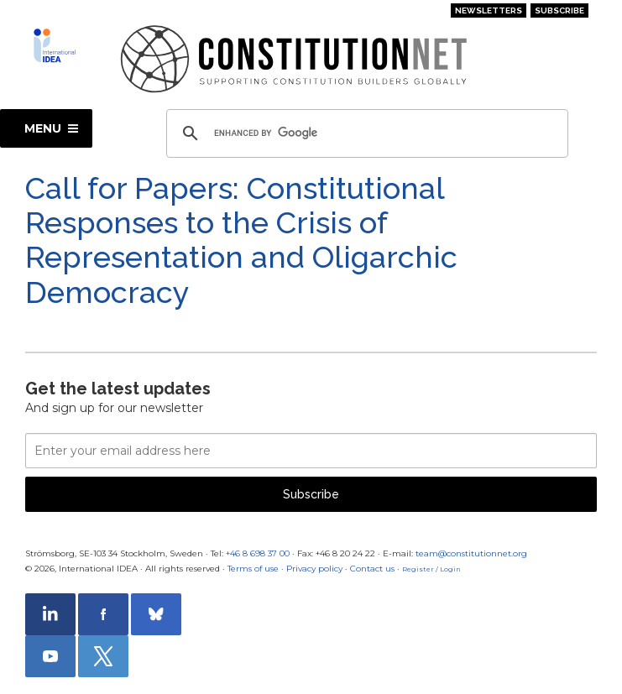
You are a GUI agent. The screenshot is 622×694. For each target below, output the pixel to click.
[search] (365, 133)
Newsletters (488, 10)
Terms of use (253, 568)
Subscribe (559, 10)
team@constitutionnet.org (471, 553)
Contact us (372, 568)
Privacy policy (314, 568)
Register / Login (431, 569)
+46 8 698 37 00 (258, 553)
